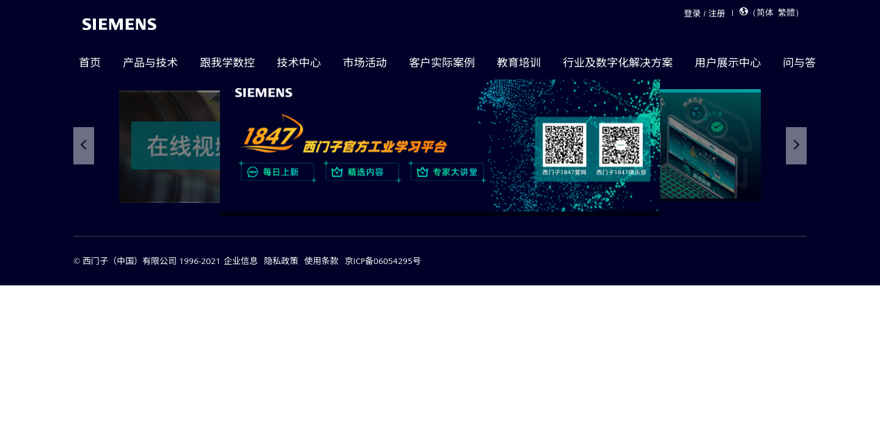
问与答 (799, 62)
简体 (765, 11)
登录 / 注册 (704, 13)
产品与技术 (150, 62)
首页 (90, 62)
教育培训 (519, 62)
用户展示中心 (728, 62)
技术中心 (299, 62)
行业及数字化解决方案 (618, 62)
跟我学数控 (227, 62)
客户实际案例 (442, 62)
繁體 (786, 11)
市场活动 (365, 62)
